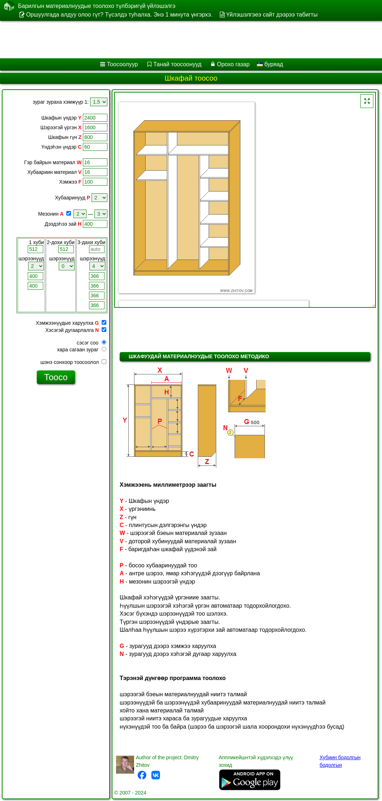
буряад (270, 64)
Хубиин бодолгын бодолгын (340, 761)
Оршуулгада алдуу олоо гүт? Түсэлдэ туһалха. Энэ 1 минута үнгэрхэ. (119, 15)
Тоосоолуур (122, 64)
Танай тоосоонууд (178, 64)
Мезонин (48, 214)
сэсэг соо (91, 343)
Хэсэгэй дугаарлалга (69, 330)
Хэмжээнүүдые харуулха (64, 323)
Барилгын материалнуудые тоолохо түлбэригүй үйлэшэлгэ (97, 6)
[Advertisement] (184, 39)
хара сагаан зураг (81, 349)
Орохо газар (233, 64)
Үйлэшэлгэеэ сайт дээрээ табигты (271, 15)
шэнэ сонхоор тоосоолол (73, 362)
